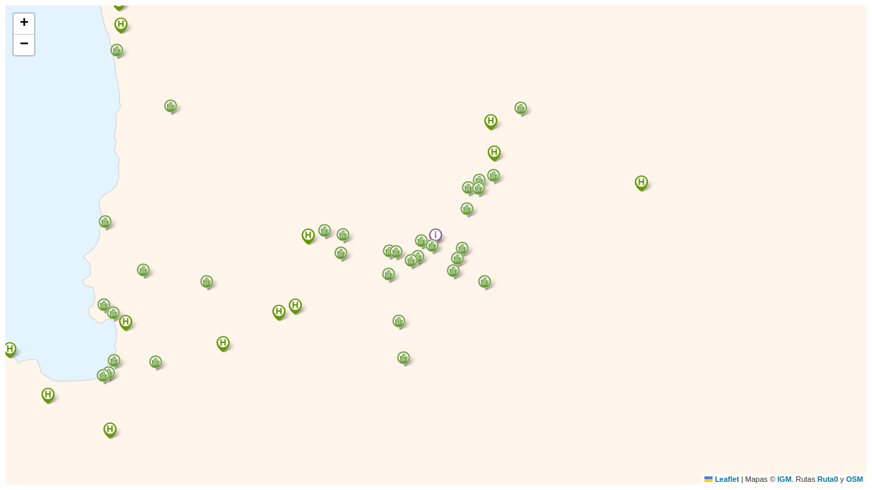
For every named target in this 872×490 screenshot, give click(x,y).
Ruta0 (828, 479)
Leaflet (721, 479)
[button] (435, 236)
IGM (784, 479)
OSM (854, 479)
